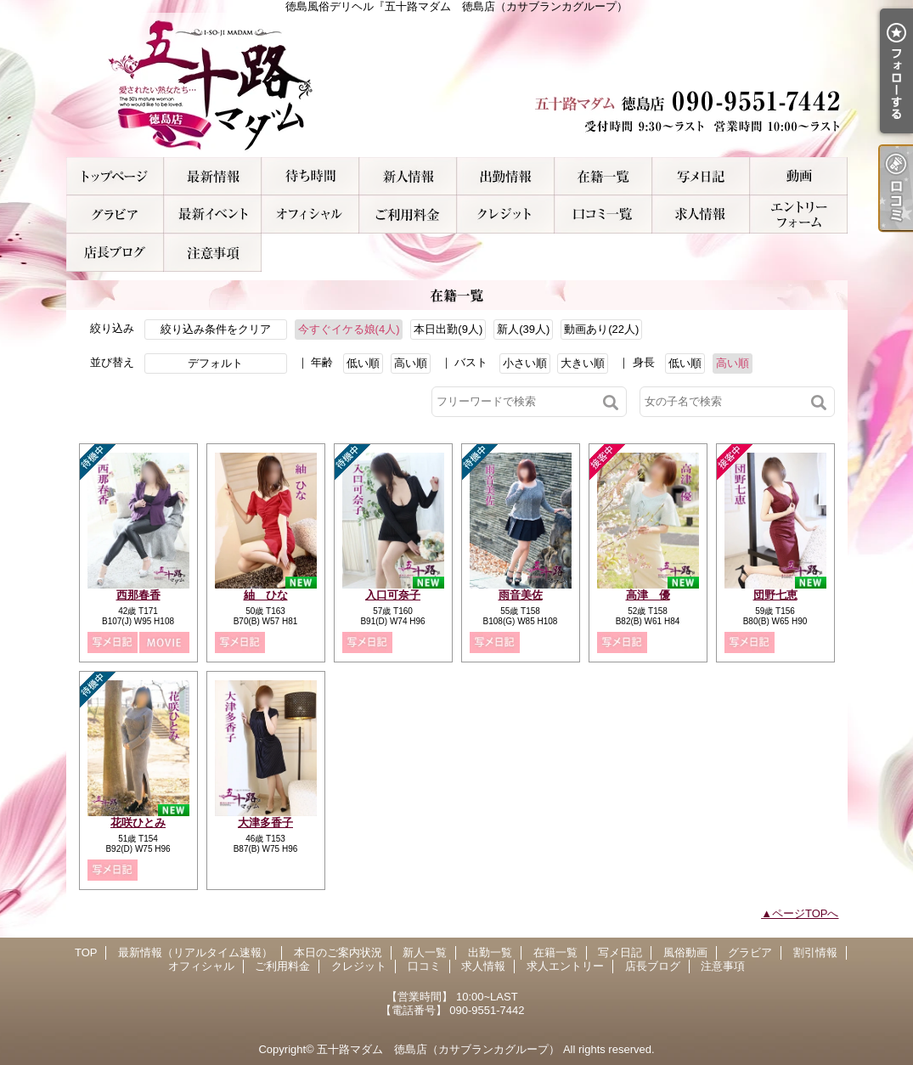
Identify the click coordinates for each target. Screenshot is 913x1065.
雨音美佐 (521, 595)
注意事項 (213, 253)
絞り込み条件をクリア (216, 329)
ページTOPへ (805, 913)
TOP (115, 176)
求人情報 (701, 214)
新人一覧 (408, 176)
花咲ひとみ (138, 822)
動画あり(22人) (601, 329)
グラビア (115, 214)
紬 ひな (266, 595)
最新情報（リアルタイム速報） (213, 176)
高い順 (410, 363)
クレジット (506, 214)
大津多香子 (265, 822)
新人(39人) (523, 329)
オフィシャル (310, 214)
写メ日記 (701, 176)
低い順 (363, 363)
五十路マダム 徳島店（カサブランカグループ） (438, 1049)
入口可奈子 (392, 595)
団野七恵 (775, 595)
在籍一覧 (603, 176)
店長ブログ (115, 253)
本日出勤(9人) (448, 329)
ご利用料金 (408, 214)
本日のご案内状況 (310, 176)
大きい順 (583, 363)
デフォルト (215, 363)
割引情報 (213, 214)
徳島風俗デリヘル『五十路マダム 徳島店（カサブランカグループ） (457, 85)
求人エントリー (799, 214)
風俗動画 (799, 176)
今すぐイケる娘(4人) (349, 329)
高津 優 (648, 595)
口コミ (603, 214)
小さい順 (525, 363)
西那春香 (138, 595)
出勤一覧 (506, 176)
